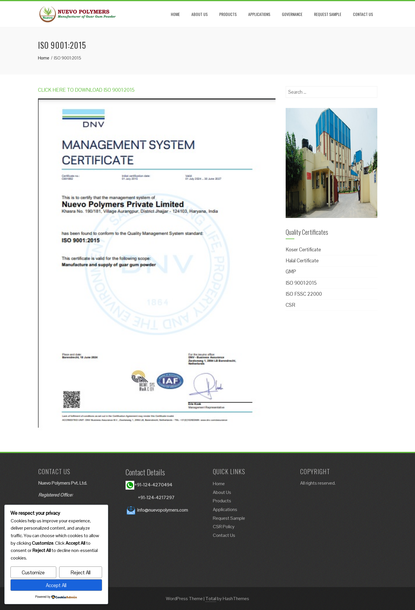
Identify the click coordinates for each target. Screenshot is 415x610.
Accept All (56, 585)
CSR (290, 305)
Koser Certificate (303, 249)
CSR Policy (224, 527)
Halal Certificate (302, 260)
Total (210, 598)
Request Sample (229, 518)
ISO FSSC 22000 (304, 294)
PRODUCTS (228, 14)
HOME (175, 14)
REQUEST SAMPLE (327, 14)
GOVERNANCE (292, 14)
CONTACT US (363, 14)
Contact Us (224, 535)
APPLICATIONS (259, 14)
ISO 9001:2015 (301, 283)
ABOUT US (199, 14)
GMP (291, 271)
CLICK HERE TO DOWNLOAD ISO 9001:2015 (86, 90)
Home (219, 484)
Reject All (80, 572)
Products (222, 501)
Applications (225, 509)
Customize (33, 572)
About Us (222, 492)
